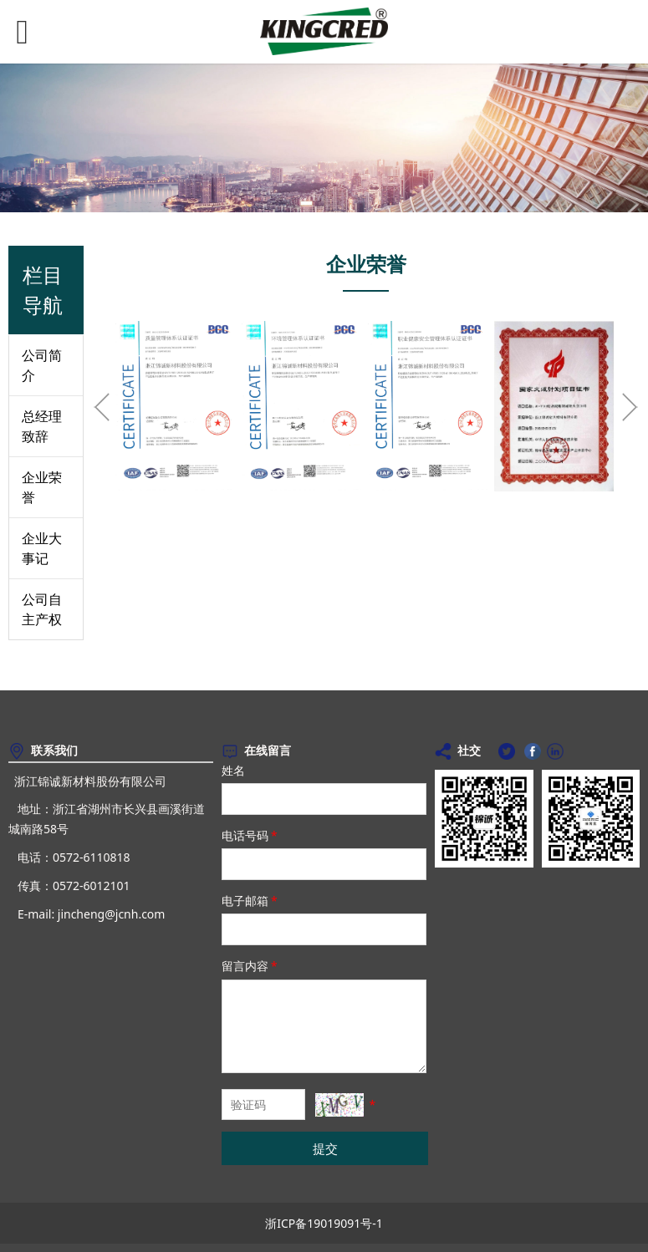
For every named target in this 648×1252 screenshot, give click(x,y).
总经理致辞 (42, 426)
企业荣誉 (42, 487)
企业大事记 (42, 548)
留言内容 (251, 966)
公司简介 (42, 365)
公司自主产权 (42, 609)
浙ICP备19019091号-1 (324, 1223)
